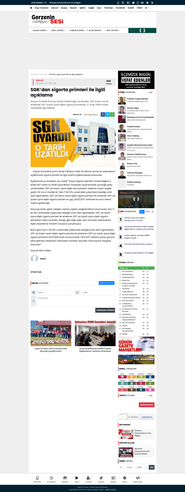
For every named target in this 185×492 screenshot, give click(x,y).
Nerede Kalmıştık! (134, 166)
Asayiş (64, 8)
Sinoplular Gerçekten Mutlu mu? (139, 175)
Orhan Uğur (133, 108)
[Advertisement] (92, 51)
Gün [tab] (142, 212)
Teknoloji (108, 8)
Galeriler (65, 479)
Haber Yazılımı (110, 489)
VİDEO (139, 8)
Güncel (54, 8)
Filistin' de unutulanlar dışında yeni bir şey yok (140, 149)
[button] (147, 8)
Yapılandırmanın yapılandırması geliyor (139, 130)
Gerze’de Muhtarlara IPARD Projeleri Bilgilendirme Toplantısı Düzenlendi (136, 228)
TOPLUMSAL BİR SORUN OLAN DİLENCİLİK (138, 112)
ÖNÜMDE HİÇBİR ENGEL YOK (137, 101)
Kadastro (130, 185)
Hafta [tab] (147, 212)
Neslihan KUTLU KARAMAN (140, 117)
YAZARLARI (127, 92)
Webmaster (138, 479)
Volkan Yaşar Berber (137, 98)
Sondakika (51, 479)
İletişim (113, 479)
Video (77, 479)
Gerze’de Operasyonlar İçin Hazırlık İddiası (142, 451)
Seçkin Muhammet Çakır (140, 145)
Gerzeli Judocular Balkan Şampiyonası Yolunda (131, 219)
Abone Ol (87, 114)
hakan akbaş (134, 182)
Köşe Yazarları (41, 8)
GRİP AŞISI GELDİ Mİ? (134, 138)
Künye (124, 479)
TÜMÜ (150, 92)
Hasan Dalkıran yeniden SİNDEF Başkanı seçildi (134, 237)
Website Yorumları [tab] (106, 283)
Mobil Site (37, 479)
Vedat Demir (133, 126)
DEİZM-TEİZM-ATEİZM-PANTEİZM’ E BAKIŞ (140, 158)
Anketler (101, 479)
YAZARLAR (120, 8)
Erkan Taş (132, 163)
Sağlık (91, 8)
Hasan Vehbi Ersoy (136, 154)
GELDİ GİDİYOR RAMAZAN (136, 120)
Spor (99, 8)
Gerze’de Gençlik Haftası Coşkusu (135, 246)
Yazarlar (88, 479)
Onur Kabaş (133, 135)
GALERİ (131, 8)
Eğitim (83, 8)
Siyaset (73, 8)
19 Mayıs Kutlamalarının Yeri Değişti (65, 2)
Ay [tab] (153, 212)
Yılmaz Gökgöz (135, 172)
